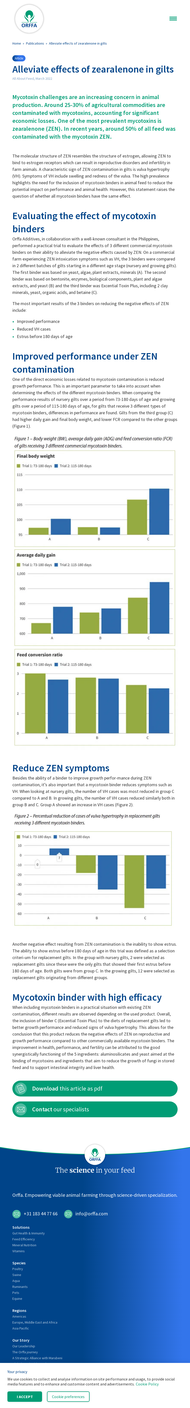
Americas (19, 1316)
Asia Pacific (20, 1328)
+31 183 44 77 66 (35, 1214)
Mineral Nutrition (24, 1245)
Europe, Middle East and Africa (34, 1322)
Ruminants (20, 1286)
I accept (25, 1396)
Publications (35, 43)
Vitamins (18, 1251)
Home (16, 43)
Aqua (16, 1280)
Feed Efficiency (23, 1239)
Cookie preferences (68, 1396)
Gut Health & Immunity (28, 1233)
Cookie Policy (147, 1384)
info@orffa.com (86, 1214)
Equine (17, 1298)
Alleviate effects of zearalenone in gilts (78, 43)
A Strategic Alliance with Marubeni (37, 1358)
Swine (16, 1275)
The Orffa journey (25, 1352)
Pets (15, 1292)
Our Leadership (23, 1346)
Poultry (17, 1269)
